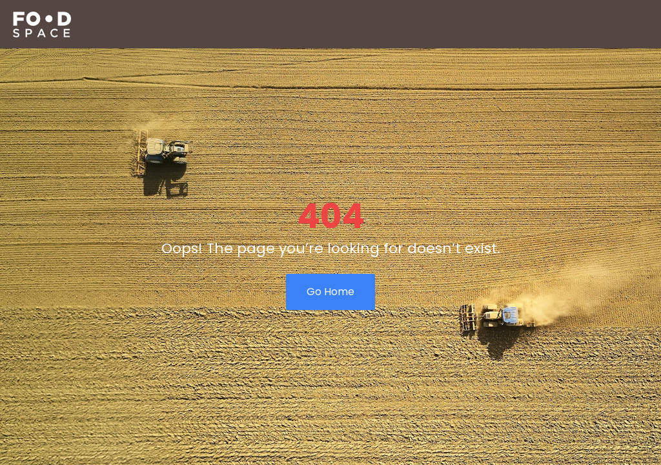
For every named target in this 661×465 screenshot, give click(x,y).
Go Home (330, 291)
